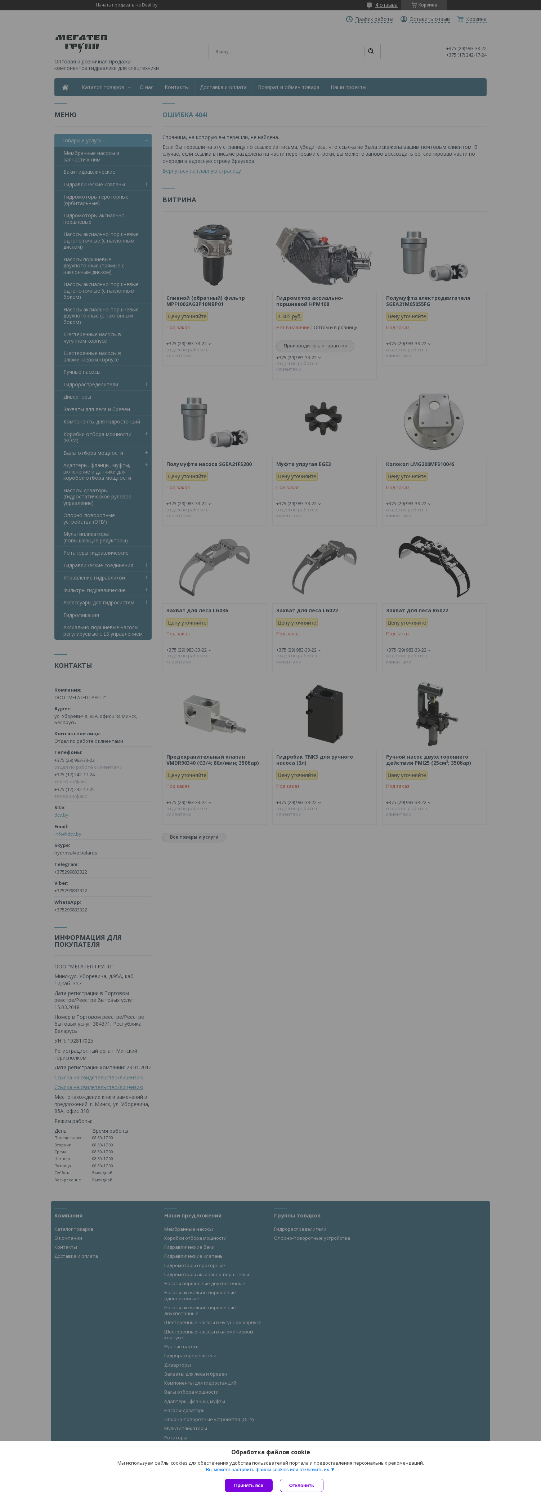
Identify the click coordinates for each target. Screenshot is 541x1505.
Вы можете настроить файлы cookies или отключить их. (268, 1469)
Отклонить (301, 1485)
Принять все (248, 1485)
